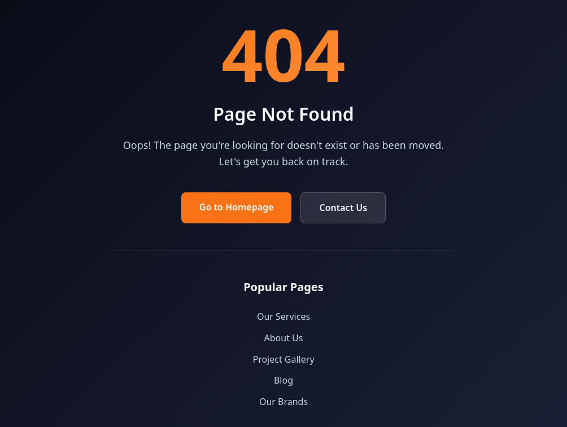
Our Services (283, 316)
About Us (283, 338)
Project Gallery (283, 359)
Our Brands (283, 401)
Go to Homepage (236, 207)
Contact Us (343, 207)
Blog (283, 380)
